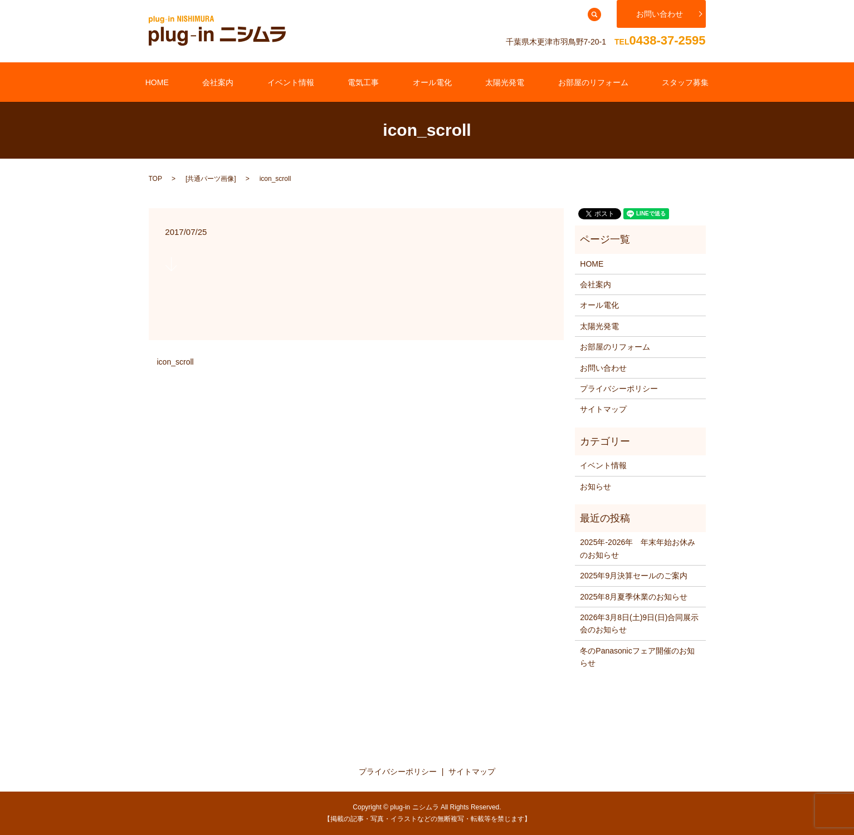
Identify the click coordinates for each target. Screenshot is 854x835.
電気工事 (371, 81)
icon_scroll (175, 361)
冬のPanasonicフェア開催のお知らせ (637, 655)
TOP (155, 177)
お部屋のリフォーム (555, 81)
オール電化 (424, 81)
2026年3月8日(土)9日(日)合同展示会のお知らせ (639, 622)
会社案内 (255, 81)
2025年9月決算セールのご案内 (633, 575)
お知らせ (595, 485)
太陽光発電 (482, 81)
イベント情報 (313, 81)
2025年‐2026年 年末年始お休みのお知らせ (637, 547)
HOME (209, 81)
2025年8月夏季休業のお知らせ (633, 595)
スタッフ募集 (632, 81)
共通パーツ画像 (210, 177)
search (594, 14)
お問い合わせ (659, 13)
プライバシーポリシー (619, 388)
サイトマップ (603, 408)
